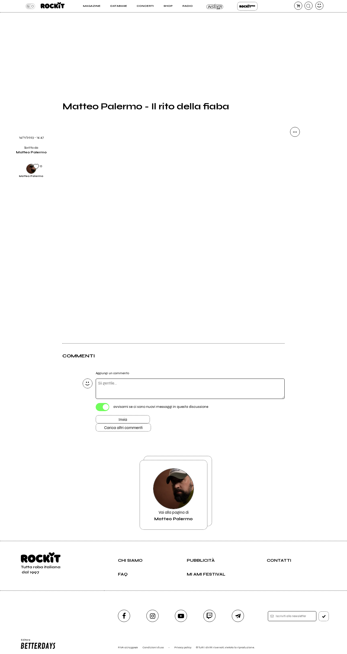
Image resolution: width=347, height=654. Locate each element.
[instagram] (152, 616)
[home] (53, 6)
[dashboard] (319, 6)
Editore (37, 644)
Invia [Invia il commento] (122, 419)
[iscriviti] (324, 616)
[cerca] (308, 6)
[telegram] (238, 616)
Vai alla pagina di (173, 494)
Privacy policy (182, 647)
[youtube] (181, 616)
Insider (215, 6)
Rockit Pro (247, 6)
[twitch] (209, 616)
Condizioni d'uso (153, 647)
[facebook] (124, 616)
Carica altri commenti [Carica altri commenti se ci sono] (123, 427)
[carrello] (298, 6)
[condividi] (295, 132)
